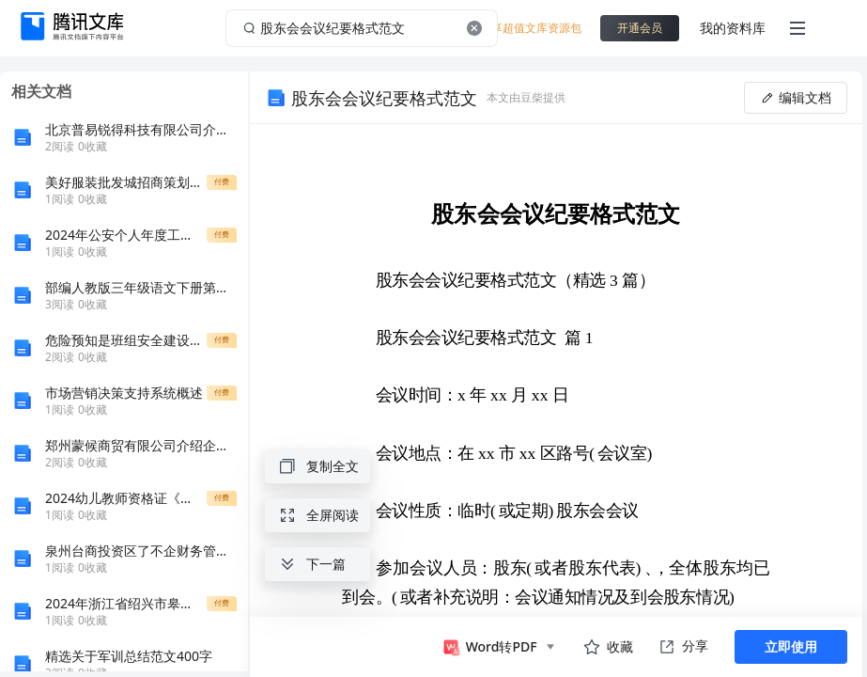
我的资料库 (733, 28)
